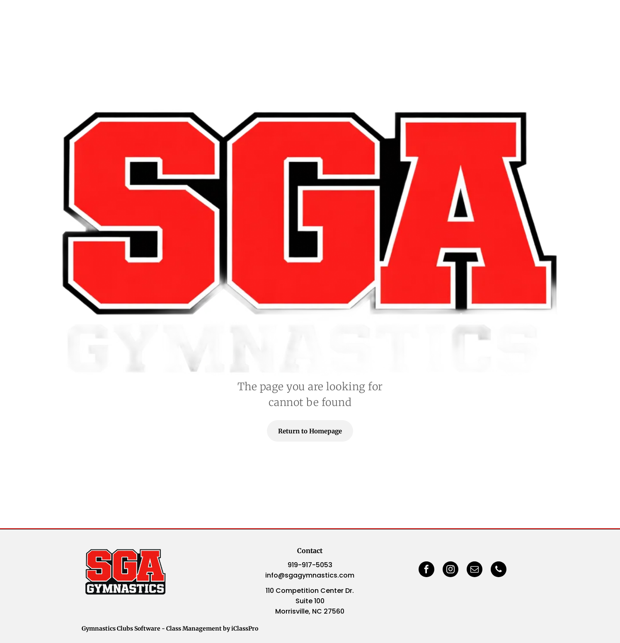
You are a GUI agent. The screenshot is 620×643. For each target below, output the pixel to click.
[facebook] (426, 570)
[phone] (498, 570)
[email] (474, 570)
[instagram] (450, 570)
